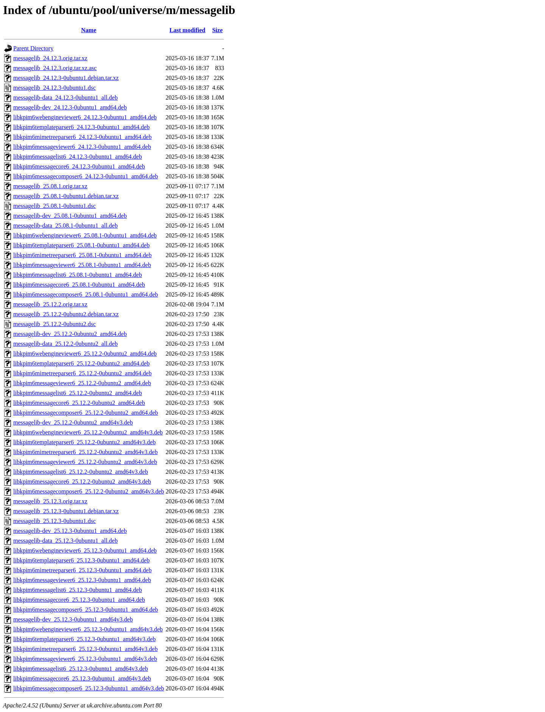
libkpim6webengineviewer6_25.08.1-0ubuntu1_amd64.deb (85, 235)
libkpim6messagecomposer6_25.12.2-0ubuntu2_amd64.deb (85, 412)
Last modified (188, 30)
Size (217, 30)
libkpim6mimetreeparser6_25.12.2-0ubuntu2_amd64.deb (82, 373)
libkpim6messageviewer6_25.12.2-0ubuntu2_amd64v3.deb (85, 462)
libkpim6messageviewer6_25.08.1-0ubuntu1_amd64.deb (82, 265)
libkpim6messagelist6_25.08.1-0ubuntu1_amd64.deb (77, 275)
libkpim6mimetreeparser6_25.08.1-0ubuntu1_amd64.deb (82, 255)
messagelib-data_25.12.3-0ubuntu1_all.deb (65, 540)
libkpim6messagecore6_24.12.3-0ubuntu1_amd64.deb (79, 166)
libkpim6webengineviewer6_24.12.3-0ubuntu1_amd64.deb (85, 117)
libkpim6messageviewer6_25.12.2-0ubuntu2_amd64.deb (82, 383)
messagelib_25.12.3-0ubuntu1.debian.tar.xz (66, 511)
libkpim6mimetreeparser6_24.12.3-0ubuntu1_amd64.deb (82, 137)
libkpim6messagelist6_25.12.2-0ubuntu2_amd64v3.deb (80, 471)
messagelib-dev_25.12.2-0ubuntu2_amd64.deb (70, 334)
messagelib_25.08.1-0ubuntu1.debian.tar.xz (66, 196)
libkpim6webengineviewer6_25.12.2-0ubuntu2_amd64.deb (85, 353)
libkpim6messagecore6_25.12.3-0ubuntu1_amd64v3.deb (82, 678)
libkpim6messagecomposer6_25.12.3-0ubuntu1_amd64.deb (85, 609)
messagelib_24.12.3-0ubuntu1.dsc (54, 87)
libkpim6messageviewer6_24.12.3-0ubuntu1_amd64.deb (82, 147)
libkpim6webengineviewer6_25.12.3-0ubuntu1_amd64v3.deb (88, 629)
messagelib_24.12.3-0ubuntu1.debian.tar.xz (66, 78)
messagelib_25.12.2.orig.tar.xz (50, 304)
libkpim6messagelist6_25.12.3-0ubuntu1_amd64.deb (77, 590)
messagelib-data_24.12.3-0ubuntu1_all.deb (65, 97)
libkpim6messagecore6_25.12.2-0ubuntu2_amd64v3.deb (82, 481)
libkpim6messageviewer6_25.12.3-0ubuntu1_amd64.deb (82, 580)
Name (88, 30)
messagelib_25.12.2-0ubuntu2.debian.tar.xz (66, 314)
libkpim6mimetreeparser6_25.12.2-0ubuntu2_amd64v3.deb (85, 452)
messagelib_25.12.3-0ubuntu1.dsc (54, 521)
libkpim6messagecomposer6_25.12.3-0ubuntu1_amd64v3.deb (88, 688)
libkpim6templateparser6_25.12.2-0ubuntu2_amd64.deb (81, 363)
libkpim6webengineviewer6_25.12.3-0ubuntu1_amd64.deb (85, 550)
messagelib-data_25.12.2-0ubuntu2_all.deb (65, 343)
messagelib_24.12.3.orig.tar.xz (50, 58)
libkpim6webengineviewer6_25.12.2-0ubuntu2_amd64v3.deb (88, 432)
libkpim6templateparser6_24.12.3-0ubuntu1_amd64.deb (81, 127)
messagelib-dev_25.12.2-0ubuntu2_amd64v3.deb (73, 422)
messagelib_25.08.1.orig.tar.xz (50, 186)
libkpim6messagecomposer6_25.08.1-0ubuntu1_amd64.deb (85, 294)
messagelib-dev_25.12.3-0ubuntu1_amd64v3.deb (73, 619)
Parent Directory (33, 48)
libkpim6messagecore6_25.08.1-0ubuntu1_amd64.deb (79, 284)
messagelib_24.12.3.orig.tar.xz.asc (55, 68)
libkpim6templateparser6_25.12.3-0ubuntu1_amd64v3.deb (84, 639)
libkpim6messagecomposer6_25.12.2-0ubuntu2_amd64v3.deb (88, 491)
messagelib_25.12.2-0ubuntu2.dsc (54, 324)
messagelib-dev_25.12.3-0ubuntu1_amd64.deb (70, 531)
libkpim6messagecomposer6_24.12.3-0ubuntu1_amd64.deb (85, 176)
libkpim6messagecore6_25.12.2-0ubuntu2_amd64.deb (79, 403)
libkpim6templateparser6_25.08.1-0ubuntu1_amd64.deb (81, 245)
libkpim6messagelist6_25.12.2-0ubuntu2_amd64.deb (77, 393)
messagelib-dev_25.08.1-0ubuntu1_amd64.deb (70, 215)
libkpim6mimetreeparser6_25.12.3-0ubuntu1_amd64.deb (82, 570)
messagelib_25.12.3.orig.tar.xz (50, 501)
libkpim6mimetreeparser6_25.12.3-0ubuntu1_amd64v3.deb (85, 649)
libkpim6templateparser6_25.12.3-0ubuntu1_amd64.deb (81, 560)
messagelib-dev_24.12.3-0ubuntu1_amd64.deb (70, 107)
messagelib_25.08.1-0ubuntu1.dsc (54, 206)
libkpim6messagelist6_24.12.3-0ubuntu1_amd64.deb (77, 156)
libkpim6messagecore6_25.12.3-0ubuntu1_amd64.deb (79, 599)
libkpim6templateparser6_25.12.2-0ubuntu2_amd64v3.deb (84, 442)
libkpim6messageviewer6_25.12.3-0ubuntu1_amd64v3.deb (85, 659)
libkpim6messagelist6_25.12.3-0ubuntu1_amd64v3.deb (80, 668)
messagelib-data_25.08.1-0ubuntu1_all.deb (65, 225)
